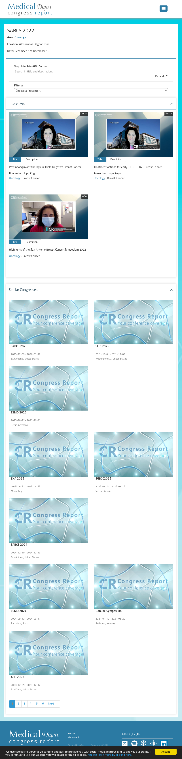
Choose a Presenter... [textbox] (28, 91)
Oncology (20, 37)
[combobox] (91, 90)
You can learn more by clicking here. (109, 755)
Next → (53, 703)
